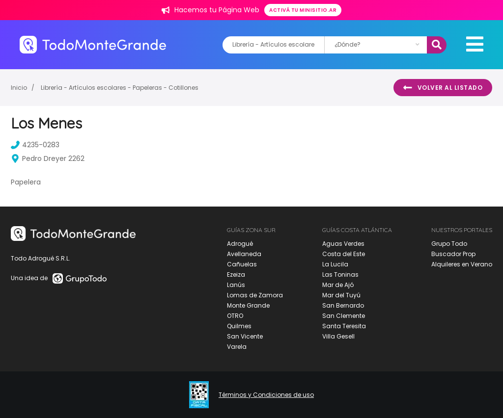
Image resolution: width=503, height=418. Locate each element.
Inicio (19, 87)
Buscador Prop (453, 254)
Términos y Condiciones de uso (266, 395)
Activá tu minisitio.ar (302, 10)
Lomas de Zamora (255, 295)
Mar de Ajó (338, 285)
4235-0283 (35, 144)
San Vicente (245, 336)
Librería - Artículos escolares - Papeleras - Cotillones (119, 87)
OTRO (235, 316)
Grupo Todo (449, 243)
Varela (237, 346)
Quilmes (239, 326)
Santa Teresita (344, 326)
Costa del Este (343, 254)
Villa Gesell (338, 336)
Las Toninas (340, 274)
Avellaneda (244, 254)
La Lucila (335, 264)
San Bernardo (343, 305)
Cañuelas (242, 264)
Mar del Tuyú (341, 295)
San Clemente (343, 316)
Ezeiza (236, 274)
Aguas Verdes (343, 243)
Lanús (236, 285)
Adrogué (240, 243)
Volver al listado (442, 88)
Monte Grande (248, 305)
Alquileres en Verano (461, 264)
